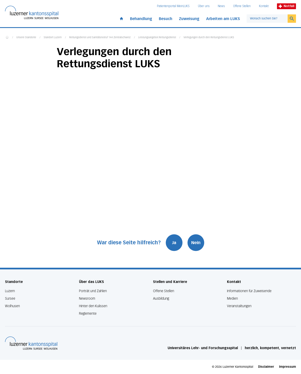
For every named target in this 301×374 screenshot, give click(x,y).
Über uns (203, 6)
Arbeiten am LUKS (223, 18)
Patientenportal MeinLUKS (173, 6)
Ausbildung (161, 298)
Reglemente (88, 314)
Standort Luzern (53, 37)
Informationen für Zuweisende (249, 291)
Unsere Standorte (26, 37)
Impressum (287, 367)
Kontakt (264, 6)
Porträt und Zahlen (93, 291)
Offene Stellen (242, 6)
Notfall (286, 6)
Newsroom (87, 298)
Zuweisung (189, 18)
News (221, 6)
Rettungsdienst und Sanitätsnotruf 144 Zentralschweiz (100, 37)
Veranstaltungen (239, 306)
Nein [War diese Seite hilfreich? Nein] (195, 242)
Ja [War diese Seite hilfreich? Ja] (174, 242)
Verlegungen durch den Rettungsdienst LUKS (209, 37)
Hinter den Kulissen (93, 306)
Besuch (165, 18)
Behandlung (141, 18)
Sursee (10, 298)
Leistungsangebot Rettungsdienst (157, 37)
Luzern (10, 291)
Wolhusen (12, 306)
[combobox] (267, 18)
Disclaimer (266, 367)
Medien (232, 298)
